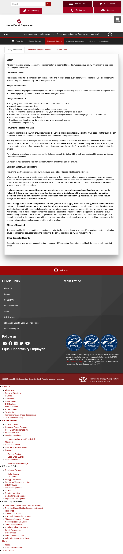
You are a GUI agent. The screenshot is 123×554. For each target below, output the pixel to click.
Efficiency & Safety (54, 41)
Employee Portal (11, 306)
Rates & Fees (11, 409)
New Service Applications (16, 447)
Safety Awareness (12, 530)
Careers (7, 294)
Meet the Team (11, 407)
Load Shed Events (16, 457)
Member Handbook (13, 435)
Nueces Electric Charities (16, 522)
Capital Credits (11, 424)
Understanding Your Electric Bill (21, 439)
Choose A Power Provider (16, 427)
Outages (8, 450)
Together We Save (13, 493)
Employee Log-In (11, 329)
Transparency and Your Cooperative (20, 415)
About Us (20, 41)
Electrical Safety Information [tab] (39, 50)
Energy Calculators (13, 479)
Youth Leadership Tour (14, 535)
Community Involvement (75, 41)
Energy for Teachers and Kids (17, 482)
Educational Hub (12, 433)
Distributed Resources (14, 470)
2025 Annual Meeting (14, 418)
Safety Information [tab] (14, 50)
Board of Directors (13, 393)
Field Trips (9, 511)
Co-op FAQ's (10, 401)
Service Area (10, 412)
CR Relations (9, 317)
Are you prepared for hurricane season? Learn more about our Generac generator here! (61, 34)
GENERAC (12, 477)
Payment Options (12, 460)
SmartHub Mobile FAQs (18, 463)
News (92, 41)
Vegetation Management (15, 499)
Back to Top (64, 270)
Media (7, 545)
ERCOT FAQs (11, 485)
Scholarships (10, 533)
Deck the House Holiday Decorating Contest (24, 508)
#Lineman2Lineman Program (17, 519)
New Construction (12, 445)
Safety (8, 490)
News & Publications (14, 547)
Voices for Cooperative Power (17, 538)
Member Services (35, 41)
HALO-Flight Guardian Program (18, 516)
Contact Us (9, 300)
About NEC (10, 390)
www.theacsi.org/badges (74, 362)
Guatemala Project (13, 513)
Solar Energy (13, 474)
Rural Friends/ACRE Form (16, 527)
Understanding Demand (15, 496)
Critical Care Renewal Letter (17, 430)
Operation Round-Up (14, 524)
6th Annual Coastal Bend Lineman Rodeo (21, 323)
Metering (9, 442)
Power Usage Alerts (13, 488)
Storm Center (104, 41)
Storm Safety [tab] (61, 50)
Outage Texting (14, 454)
